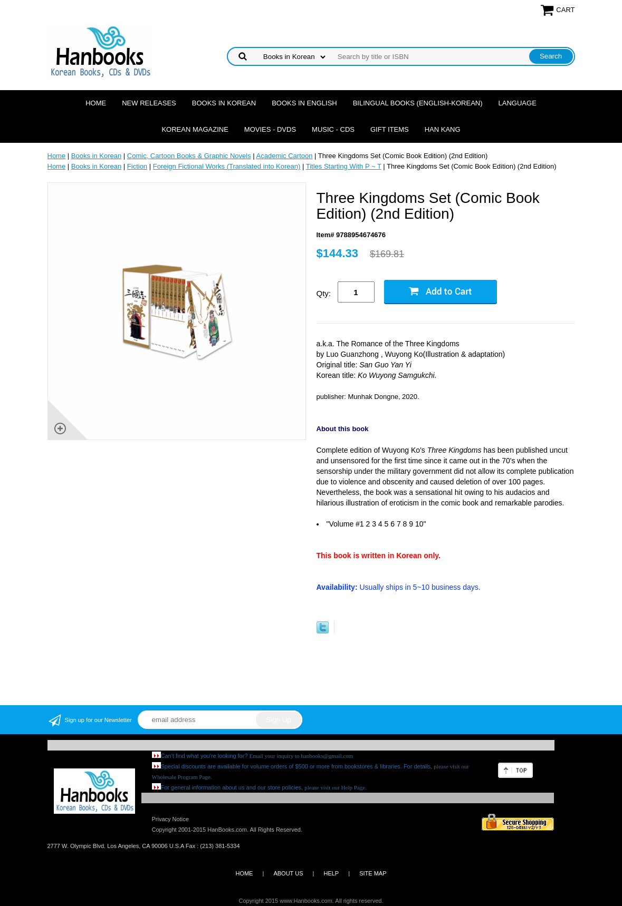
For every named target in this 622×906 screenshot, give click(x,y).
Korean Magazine (194, 129)
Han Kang (443, 129)
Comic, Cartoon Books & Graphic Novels (189, 156)
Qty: (324, 293)
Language (518, 103)
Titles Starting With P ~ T (343, 166)
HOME (244, 873)
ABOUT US (288, 873)
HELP (331, 873)
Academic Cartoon (284, 156)
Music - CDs (333, 129)
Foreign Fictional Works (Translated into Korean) (227, 166)
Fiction (137, 166)
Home (95, 103)
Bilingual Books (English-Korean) (418, 103)
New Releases (149, 103)
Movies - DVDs (270, 129)
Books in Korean (224, 103)
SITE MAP (372, 873)
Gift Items (389, 129)
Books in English (304, 103)
